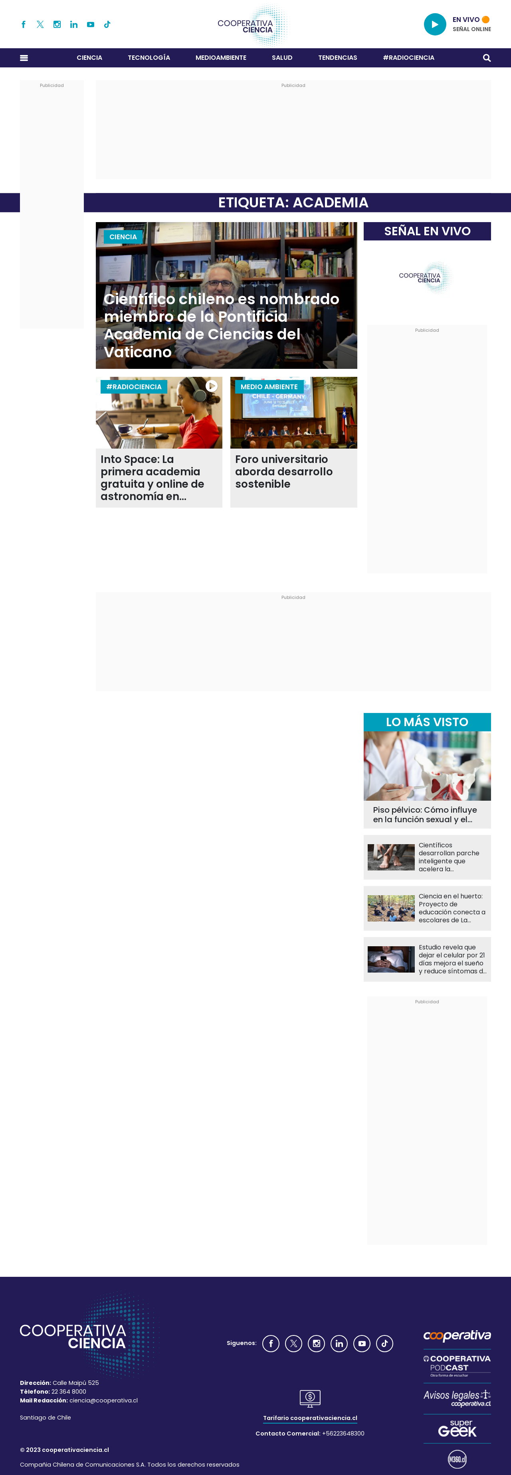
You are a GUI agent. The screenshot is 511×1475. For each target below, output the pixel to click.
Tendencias (337, 57)
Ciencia (89, 57)
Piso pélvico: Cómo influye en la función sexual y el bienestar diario (425, 814)
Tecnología (149, 57)
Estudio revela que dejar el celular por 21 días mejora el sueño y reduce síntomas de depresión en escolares (453, 959)
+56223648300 (343, 1434)
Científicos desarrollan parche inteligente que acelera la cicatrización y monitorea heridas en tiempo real (452, 857)
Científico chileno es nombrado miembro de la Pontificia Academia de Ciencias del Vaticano (221, 325)
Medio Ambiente (269, 387)
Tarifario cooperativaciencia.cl (310, 1418)
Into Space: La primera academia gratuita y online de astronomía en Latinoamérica (152, 478)
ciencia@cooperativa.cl (103, 1400)
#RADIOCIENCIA (408, 57)
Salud (282, 57)
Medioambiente (221, 57)
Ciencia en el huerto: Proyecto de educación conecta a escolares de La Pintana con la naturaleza (452, 908)
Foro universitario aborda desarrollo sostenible (284, 471)
